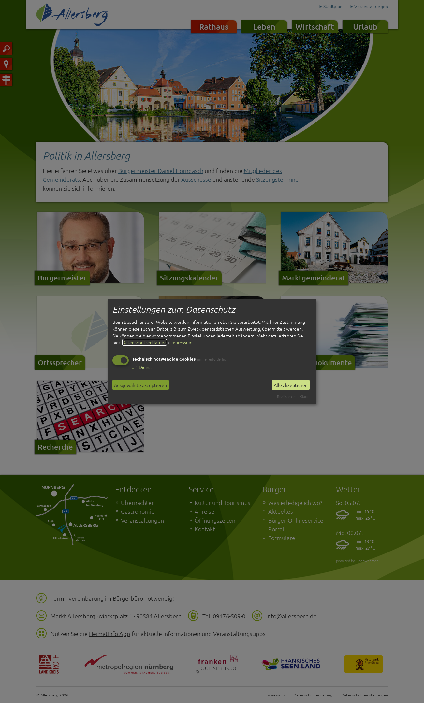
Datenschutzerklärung (144, 342)
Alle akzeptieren (291, 385)
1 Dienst (142, 367)
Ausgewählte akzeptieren (140, 385)
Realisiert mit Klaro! (293, 396)
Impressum (181, 342)
